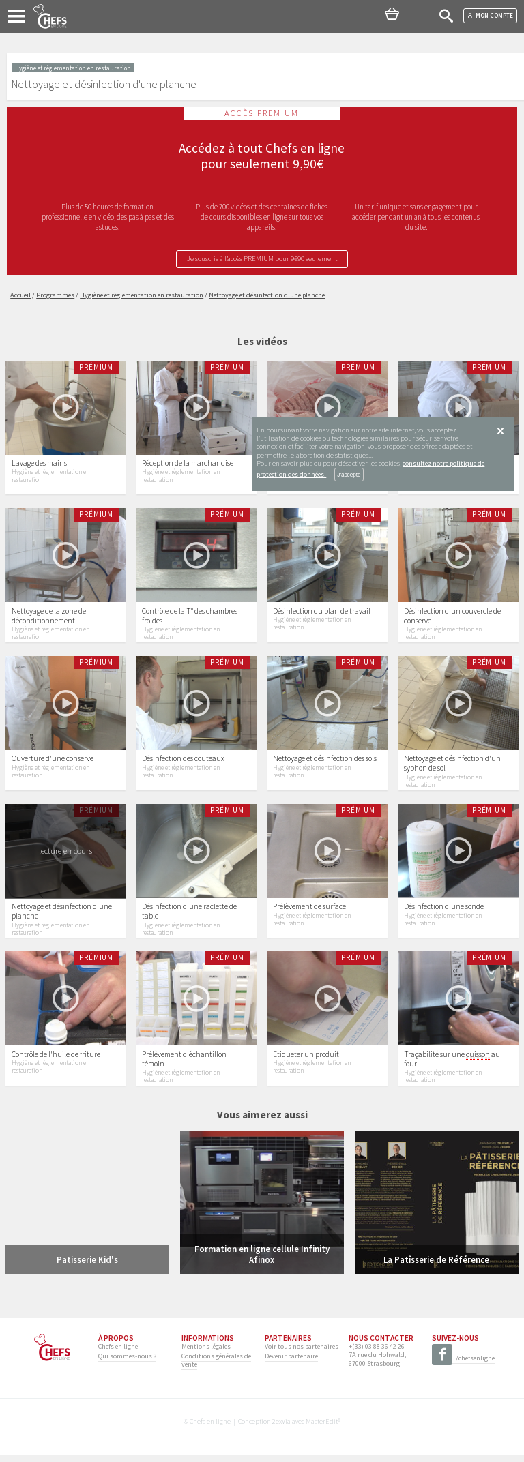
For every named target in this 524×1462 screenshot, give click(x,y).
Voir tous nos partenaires (301, 1353)
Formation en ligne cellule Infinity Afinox (262, 1260)
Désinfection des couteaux (183, 762)
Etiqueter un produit (306, 1060)
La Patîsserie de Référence (436, 1265)
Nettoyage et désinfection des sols (325, 762)
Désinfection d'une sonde (444, 911)
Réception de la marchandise (187, 464)
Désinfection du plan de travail (321, 613)
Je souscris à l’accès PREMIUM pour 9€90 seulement (262, 258)
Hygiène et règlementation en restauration (50, 477)
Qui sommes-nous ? (127, 1362)
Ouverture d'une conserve (52, 762)
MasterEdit (322, 1428)
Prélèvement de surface (309, 911)
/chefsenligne (463, 1365)
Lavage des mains (39, 464)
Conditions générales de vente (216, 1366)
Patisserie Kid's (87, 1265)
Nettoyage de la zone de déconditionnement (49, 617)
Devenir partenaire (291, 1362)
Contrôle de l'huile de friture (56, 1060)
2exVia (281, 1428)
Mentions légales (206, 1353)
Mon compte (490, 15)
